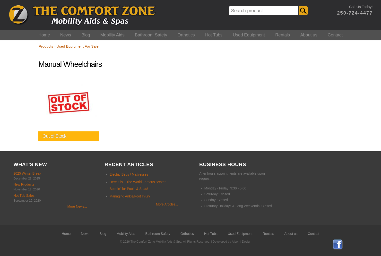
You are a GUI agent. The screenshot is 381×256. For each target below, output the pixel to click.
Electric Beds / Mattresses (129, 174)
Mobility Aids (112, 35)
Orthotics (186, 35)
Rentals (282, 35)
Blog (85, 35)
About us (309, 35)
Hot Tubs (214, 35)
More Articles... (167, 204)
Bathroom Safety (151, 35)
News (65, 35)
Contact (335, 35)
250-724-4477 (354, 13)
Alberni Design (241, 241)
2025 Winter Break (27, 173)
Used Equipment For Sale (77, 46)
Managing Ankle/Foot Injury (130, 196)
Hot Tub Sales (23, 195)
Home (44, 35)
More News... (77, 206)
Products (46, 46)
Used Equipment (249, 35)
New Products (23, 184)
